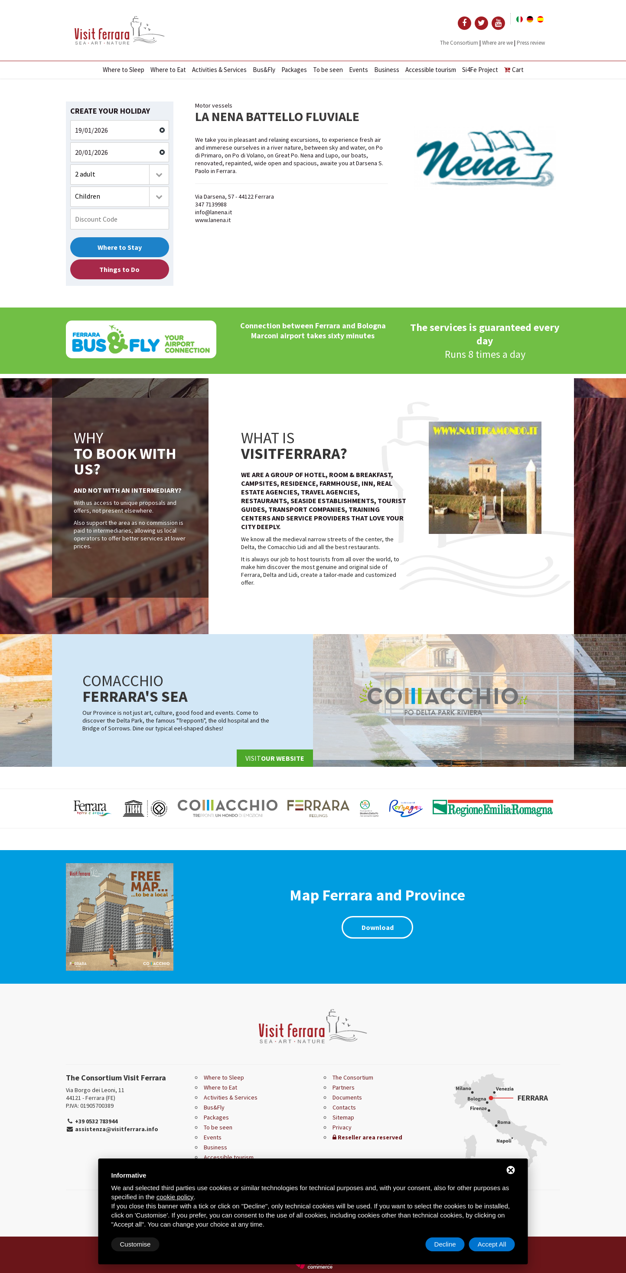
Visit (274, 758)
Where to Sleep (123, 69)
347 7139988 (211, 204)
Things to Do (119, 269)
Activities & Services (219, 69)
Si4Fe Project (480, 69)
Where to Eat (168, 69)
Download (378, 927)
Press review (531, 42)
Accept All (492, 1244)
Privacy (342, 1127)
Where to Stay (120, 247)
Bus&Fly (264, 69)
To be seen (328, 69)
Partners (344, 1087)
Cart (514, 69)
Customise (135, 1244)
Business (386, 69)
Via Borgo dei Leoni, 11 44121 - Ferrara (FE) (95, 1094)
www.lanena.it (213, 220)
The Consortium (459, 42)
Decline (445, 1244)
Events (358, 69)
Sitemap (343, 1117)
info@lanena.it (213, 212)
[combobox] (119, 174)
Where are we (497, 42)
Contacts (344, 1107)
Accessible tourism (430, 69)
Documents (347, 1097)
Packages (294, 69)
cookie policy (175, 1197)
